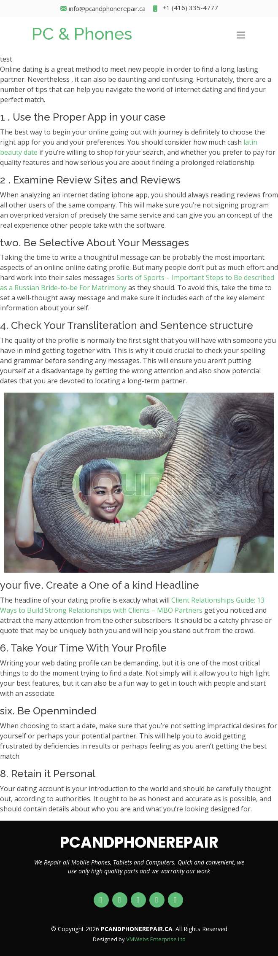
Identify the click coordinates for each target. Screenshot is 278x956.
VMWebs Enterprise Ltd (156, 939)
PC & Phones (82, 33)
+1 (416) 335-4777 (185, 8)
